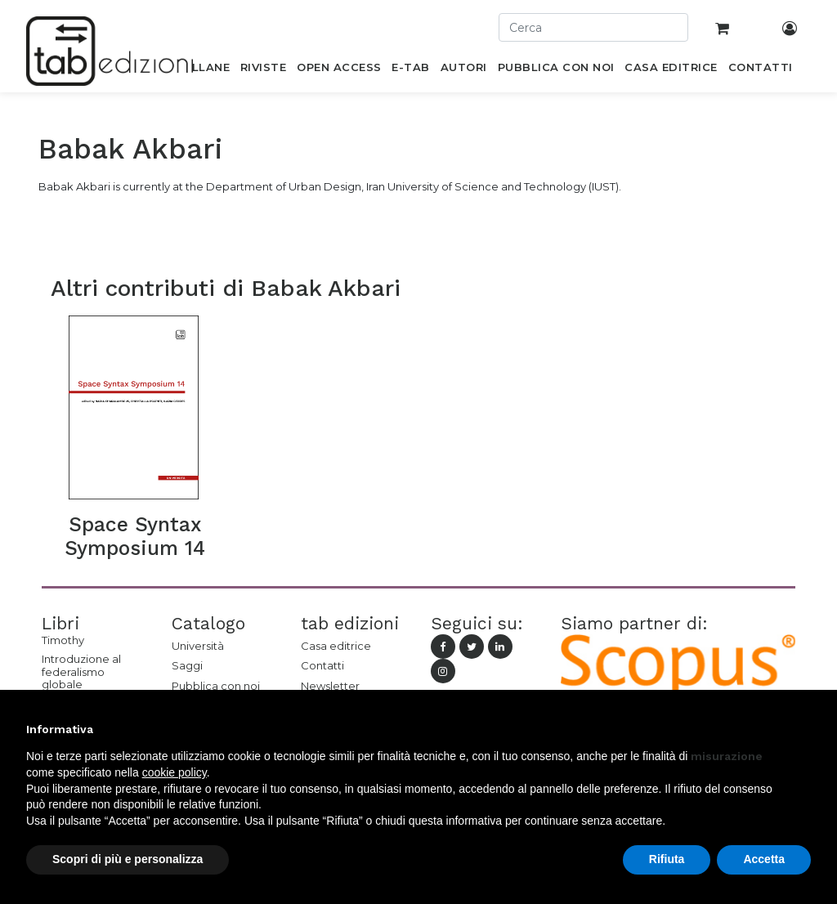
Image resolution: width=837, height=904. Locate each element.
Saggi (187, 665)
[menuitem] (201, 70)
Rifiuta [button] (667, 859)
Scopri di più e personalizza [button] (127, 859)
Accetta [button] (764, 859)
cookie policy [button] (174, 772)
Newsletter (330, 685)
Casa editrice (336, 645)
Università (198, 645)
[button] (803, 729)
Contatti (322, 665)
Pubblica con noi (216, 685)
